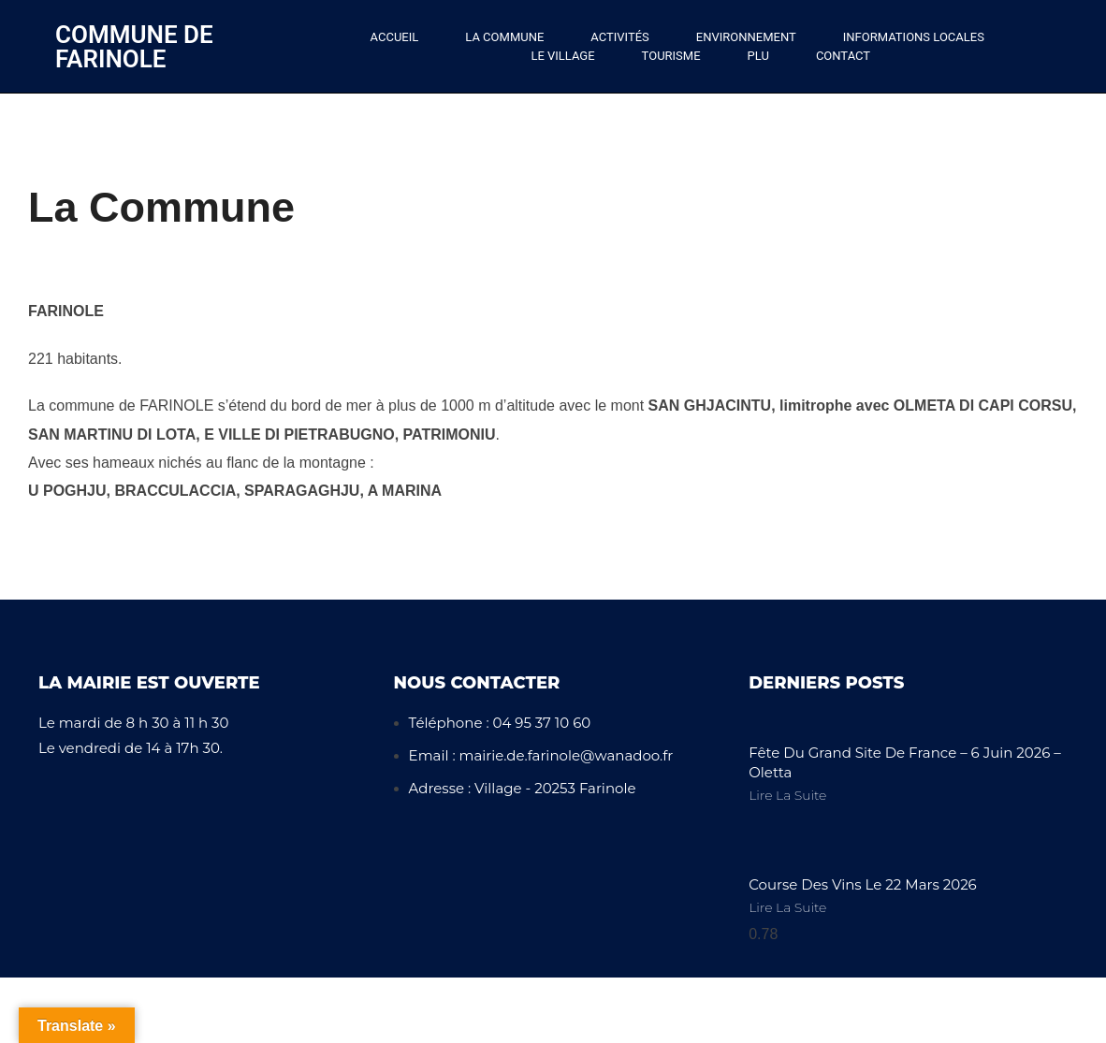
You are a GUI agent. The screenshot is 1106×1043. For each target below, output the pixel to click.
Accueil (395, 37)
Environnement (746, 37)
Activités (619, 37)
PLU (758, 56)
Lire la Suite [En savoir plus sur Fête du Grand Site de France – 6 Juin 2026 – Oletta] (787, 795)
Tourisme (671, 56)
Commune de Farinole (134, 47)
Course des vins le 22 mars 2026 (863, 884)
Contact (843, 56)
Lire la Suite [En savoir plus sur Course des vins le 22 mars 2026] (787, 907)
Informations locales (913, 37)
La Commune (504, 37)
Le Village (562, 56)
